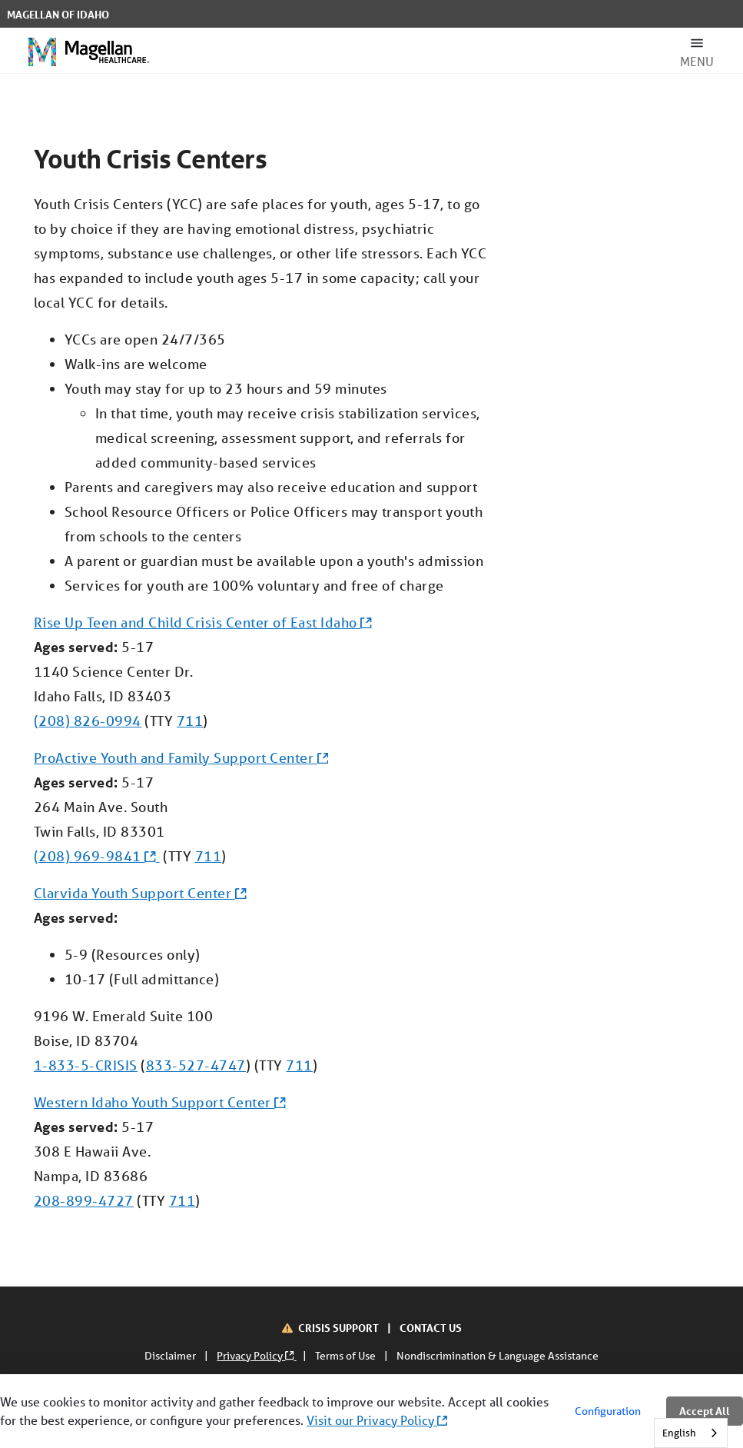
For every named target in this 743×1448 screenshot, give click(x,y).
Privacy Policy (256, 1356)
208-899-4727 (84, 1200)
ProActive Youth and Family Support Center (181, 757)
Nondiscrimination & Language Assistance (497, 1356)
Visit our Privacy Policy (377, 1420)
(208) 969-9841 (97, 855)
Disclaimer (171, 1356)
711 (190, 720)
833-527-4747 (196, 1065)
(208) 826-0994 (87, 720)
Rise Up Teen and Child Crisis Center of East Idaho (203, 622)
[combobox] (691, 1433)
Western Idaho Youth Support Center (160, 1101)
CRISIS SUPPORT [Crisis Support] (339, 1327)
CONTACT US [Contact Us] (431, 1327)
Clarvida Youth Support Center (140, 892)
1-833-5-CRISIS (86, 1065)
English (679, 1433)
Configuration (608, 1411)
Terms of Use (346, 1356)
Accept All (704, 1410)
